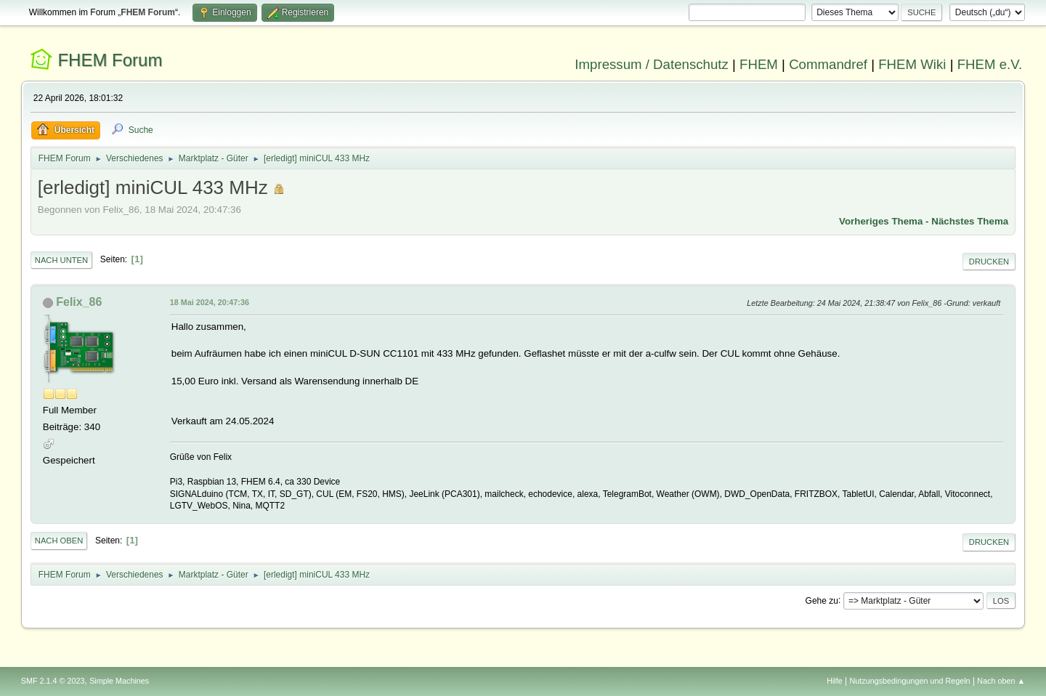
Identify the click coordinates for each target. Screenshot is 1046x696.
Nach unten (61, 260)
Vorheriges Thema (881, 221)
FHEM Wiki (912, 64)
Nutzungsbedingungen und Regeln (910, 680)
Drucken (989, 261)
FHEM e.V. (990, 64)
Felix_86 (79, 302)
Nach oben (59, 540)
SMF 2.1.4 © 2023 (53, 680)
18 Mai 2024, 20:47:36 (209, 302)
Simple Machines (119, 680)
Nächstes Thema (969, 221)
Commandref (828, 64)
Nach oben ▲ (1001, 680)
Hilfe (835, 680)
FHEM (758, 64)
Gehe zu (822, 600)
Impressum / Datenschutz (652, 64)
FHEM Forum (109, 60)
